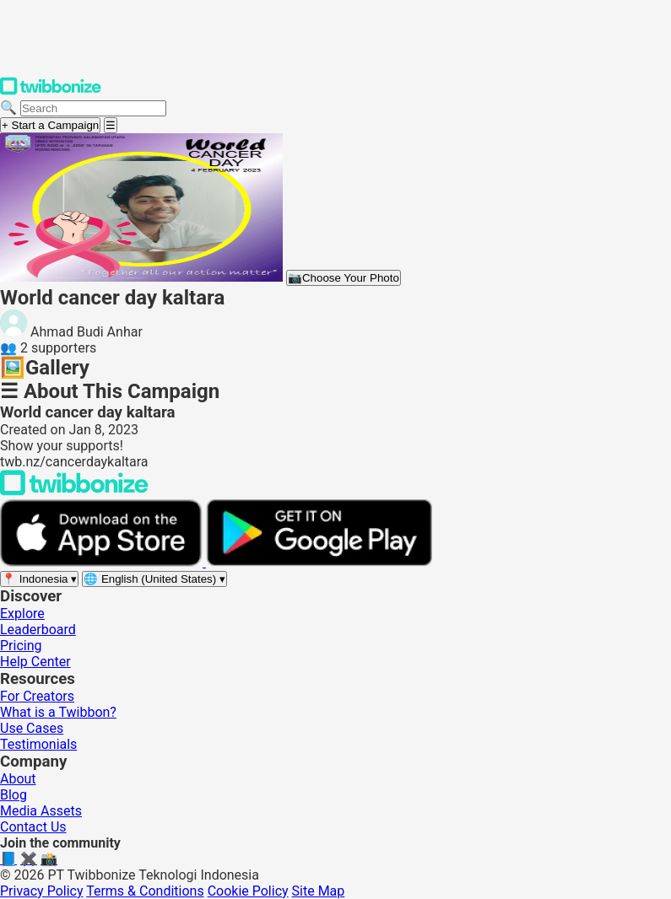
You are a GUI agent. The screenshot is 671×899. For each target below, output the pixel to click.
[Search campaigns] (93, 108)
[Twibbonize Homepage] (50, 91)
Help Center (35, 662)
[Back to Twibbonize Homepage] (74, 491)
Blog (13, 795)
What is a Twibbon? (58, 712)
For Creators (37, 696)
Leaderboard (38, 630)
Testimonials (38, 744)
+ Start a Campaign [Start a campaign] (50, 125)
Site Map (318, 891)
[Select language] (154, 579)
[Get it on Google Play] (319, 562)
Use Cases (31, 728)
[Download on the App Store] (103, 562)
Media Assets (41, 811)
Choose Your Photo (343, 278)
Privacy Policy (42, 891)
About (18, 779)
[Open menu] (110, 125)
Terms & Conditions (145, 891)
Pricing (21, 646)
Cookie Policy (248, 891)
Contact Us (33, 827)
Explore (22, 614)
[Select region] (39, 579)
